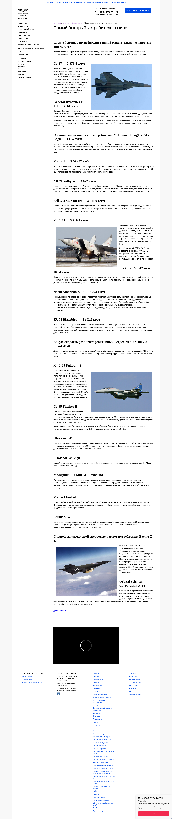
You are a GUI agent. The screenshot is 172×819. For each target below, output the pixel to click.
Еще (20, 51)
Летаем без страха (99, 797)
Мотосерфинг (97, 728)
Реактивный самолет (28, 45)
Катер (95, 731)
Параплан (22, 32)
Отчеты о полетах (25, 77)
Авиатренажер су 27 (99, 746)
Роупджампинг (98, 719)
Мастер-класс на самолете (31, 48)
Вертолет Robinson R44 (101, 762)
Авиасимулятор (25, 36)
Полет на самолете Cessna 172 (103, 765)
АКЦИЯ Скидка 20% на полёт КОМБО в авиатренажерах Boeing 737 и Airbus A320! (86, 2)
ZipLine (95, 705)
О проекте (22, 58)
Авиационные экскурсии (101, 800)
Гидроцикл (96, 722)
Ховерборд (96, 725)
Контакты (21, 75)
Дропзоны (23, 54)
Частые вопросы (24, 61)
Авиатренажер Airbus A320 (102, 740)
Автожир (96, 794)
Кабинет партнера (27, 676)
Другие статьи (59, 611)
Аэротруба (23, 26)
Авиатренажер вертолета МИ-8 (103, 759)
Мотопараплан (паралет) (101, 743)
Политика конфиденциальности (31, 682)
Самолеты (23, 39)
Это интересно (134, 676)
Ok (154, 814)
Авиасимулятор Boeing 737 (102, 737)
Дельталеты (97, 713)
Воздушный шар (26, 29)
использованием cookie (156, 810)
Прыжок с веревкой (99, 749)
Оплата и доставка (21, 65)
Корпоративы (23, 69)
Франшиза (22, 72)
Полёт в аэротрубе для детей (103, 768)
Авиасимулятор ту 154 (100, 756)
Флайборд (96, 716)
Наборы (95, 791)
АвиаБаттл (96, 808)
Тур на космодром (99, 811)
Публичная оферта (27, 679)
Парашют (22, 23)
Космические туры (99, 734)
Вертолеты (23, 42)
